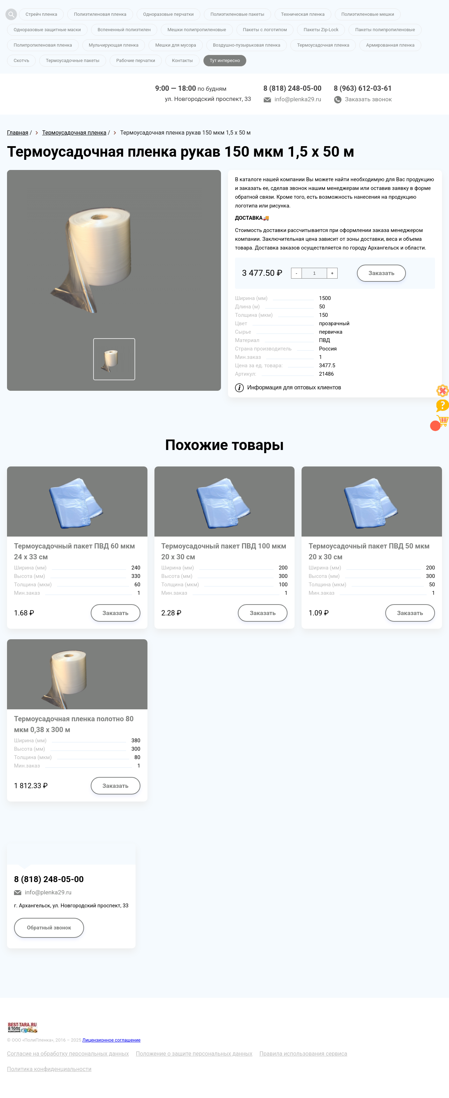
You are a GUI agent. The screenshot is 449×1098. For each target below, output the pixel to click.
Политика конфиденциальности (49, 1069)
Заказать (381, 273)
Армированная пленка (390, 45)
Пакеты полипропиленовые (385, 29)
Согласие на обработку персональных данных (68, 1053)
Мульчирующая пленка (114, 45)
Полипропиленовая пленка (43, 45)
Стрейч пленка (41, 14)
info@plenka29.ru (298, 99)
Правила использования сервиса (303, 1053)
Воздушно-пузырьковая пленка (247, 45)
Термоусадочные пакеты (72, 60)
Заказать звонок (368, 99)
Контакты (182, 60)
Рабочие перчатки (135, 60)
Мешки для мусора (175, 45)
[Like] (442, 395)
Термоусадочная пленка (323, 45)
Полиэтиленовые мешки (367, 14)
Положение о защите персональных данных (194, 1053)
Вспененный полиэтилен (124, 29)
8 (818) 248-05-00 (292, 88)
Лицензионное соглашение (111, 1040)
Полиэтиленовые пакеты (237, 14)
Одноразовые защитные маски (47, 29)
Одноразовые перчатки (168, 14)
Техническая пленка (303, 14)
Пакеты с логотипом (265, 29)
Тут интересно (225, 60)
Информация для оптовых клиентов (294, 387)
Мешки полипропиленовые (196, 29)
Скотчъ (21, 60)
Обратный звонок (49, 928)
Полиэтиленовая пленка (100, 14)
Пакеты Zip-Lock (321, 29)
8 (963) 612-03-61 (363, 88)
